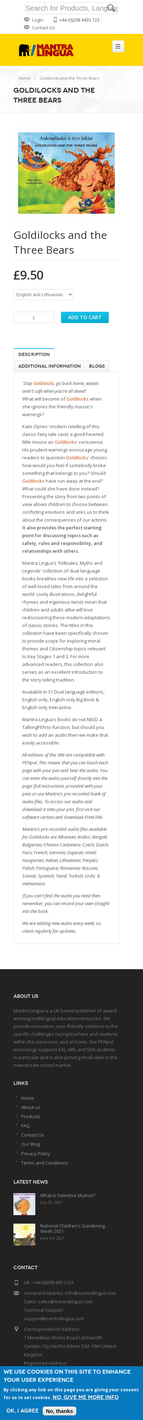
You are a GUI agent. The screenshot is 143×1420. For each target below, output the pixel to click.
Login (37, 20)
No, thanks (59, 1411)
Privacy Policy (35, 1153)
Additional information (49, 366)
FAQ (25, 1125)
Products (30, 1116)
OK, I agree (22, 1411)
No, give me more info (86, 1397)
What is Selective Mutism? (67, 1195)
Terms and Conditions (44, 1163)
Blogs (97, 366)
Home (24, 78)
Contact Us (43, 27)
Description (34, 354)
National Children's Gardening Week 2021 (72, 1228)
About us (30, 1107)
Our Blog (30, 1144)
